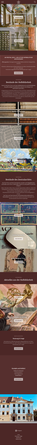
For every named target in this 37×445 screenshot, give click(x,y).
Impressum (18, 437)
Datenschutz (18, 439)
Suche (35, 2)
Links (18, 434)
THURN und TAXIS (18, 2)
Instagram (19, 430)
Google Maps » (18, 375)
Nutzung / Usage (18, 436)
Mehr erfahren (18, 17)
